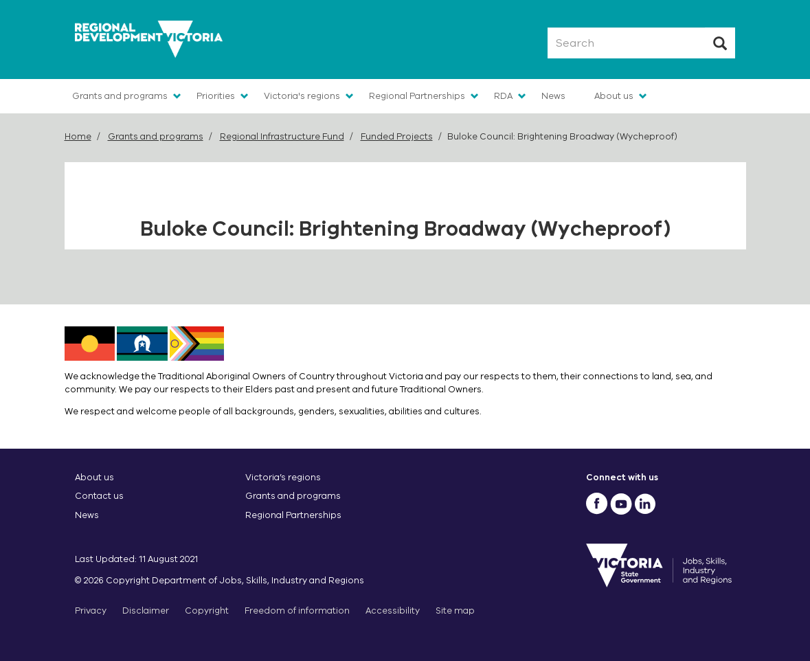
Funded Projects (397, 136)
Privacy (90, 610)
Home (78, 136)
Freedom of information (297, 610)
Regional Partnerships (417, 96)
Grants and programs (120, 96)
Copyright (207, 610)
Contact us (99, 496)
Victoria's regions (302, 96)
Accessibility (392, 610)
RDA (503, 96)
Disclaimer (145, 610)
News (553, 96)
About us (613, 96)
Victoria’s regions (283, 477)
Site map (455, 610)
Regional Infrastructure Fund (282, 136)
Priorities (215, 96)
